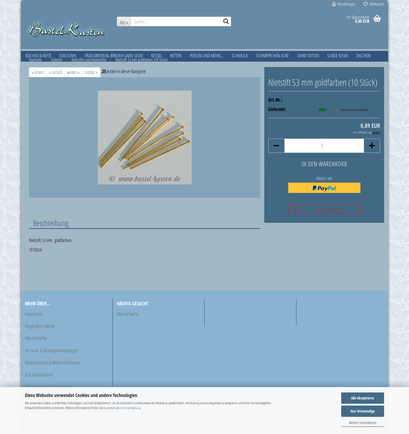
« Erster (38, 75)
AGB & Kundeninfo (39, 377)
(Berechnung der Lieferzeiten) (355, 112)
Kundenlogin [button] (343, 4)
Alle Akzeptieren (362, 397)
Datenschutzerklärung (128, 407)
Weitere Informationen (363, 422)
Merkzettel (373, 4)
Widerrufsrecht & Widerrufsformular (53, 365)
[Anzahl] (324, 148)
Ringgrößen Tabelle (40, 328)
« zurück (55, 75)
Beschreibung (50, 225)
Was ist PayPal (36, 340)
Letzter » (91, 75)
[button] (276, 148)
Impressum (34, 316)
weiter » (73, 75)
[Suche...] (124, 21)
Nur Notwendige (363, 411)
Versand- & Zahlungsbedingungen (51, 353)
